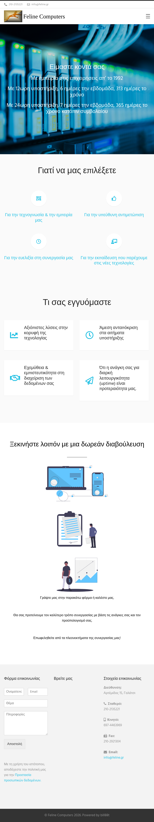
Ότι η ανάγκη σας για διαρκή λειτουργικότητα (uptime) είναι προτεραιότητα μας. (121, 378)
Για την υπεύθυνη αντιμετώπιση (115, 215)
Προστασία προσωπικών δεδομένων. (22, 777)
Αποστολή (14, 744)
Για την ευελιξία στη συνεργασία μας (38, 258)
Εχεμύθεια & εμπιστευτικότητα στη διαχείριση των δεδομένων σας (44, 375)
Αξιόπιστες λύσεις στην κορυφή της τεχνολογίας (46, 333)
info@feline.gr (116, 757)
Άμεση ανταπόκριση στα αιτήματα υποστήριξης (120, 333)
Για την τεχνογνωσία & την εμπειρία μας (38, 218)
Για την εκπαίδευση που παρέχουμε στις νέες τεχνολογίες (115, 261)
